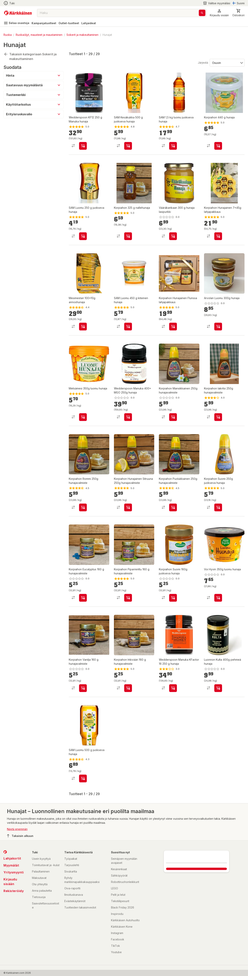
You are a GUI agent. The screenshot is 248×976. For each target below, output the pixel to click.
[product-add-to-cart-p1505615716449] (173, 146)
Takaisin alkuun (20, 836)
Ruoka (7, 34)
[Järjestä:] (227, 62)
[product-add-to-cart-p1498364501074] (128, 326)
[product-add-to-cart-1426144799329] (173, 236)
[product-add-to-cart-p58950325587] (218, 688)
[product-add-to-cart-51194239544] (218, 507)
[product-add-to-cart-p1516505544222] (83, 146)
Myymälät (11, 865)
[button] (219, 12)
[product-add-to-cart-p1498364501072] (128, 146)
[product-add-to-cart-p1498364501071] (83, 236)
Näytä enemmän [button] (17, 829)
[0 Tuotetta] (238, 13)
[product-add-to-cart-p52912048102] (218, 417)
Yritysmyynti (13, 872)
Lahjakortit (12, 858)
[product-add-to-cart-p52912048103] (173, 417)
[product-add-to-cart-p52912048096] (173, 507)
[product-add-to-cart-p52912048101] (173, 326)
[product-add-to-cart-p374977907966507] (83, 598)
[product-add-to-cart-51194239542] (173, 598)
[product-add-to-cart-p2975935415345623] (83, 778)
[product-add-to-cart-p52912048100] (83, 507)
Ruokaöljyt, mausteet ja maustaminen (39, 34)
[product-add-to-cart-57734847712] (83, 326)
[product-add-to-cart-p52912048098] (128, 507)
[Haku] (202, 13)
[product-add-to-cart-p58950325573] (218, 598)
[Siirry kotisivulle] (18, 13)
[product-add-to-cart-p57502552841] (218, 326)
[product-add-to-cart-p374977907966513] (83, 688)
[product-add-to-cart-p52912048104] (218, 236)
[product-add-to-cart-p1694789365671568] (173, 688)
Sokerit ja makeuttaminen (82, 34)
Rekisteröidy (13, 891)
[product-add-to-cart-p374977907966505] (128, 598)
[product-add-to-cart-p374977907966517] (218, 146)
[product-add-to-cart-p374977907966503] (128, 688)
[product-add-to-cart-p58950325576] (83, 417)
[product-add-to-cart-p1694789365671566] (128, 417)
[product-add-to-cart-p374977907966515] (128, 236)
